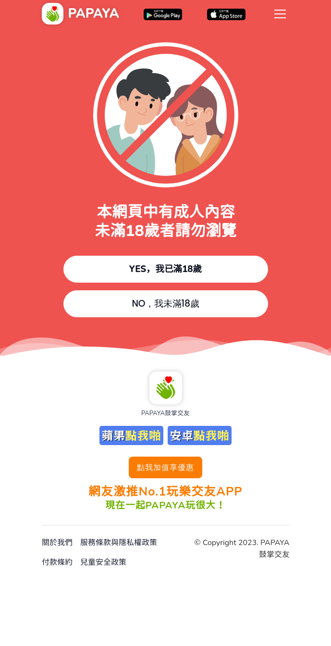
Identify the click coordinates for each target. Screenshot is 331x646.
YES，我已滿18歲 (165, 269)
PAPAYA (93, 13)
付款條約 (57, 562)
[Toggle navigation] (280, 13)
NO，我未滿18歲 (165, 303)
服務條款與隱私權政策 (118, 542)
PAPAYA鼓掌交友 (165, 413)
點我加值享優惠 (165, 467)
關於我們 (57, 542)
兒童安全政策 (103, 562)
